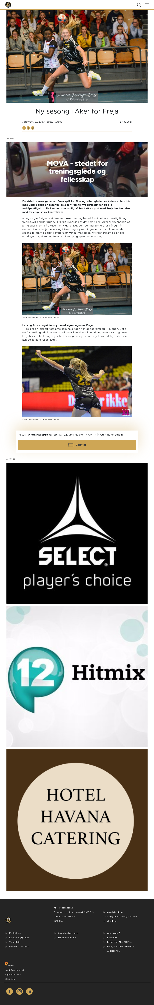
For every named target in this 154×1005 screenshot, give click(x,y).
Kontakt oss (13, 933)
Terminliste (12, 942)
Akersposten (111, 951)
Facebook (110, 938)
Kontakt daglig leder (17, 938)
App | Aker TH (112, 933)
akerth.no (110, 921)
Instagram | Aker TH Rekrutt (119, 947)
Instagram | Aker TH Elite (117, 942)
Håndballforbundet (65, 938)
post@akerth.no (113, 912)
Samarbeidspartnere (66, 933)
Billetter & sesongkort (18, 947)
